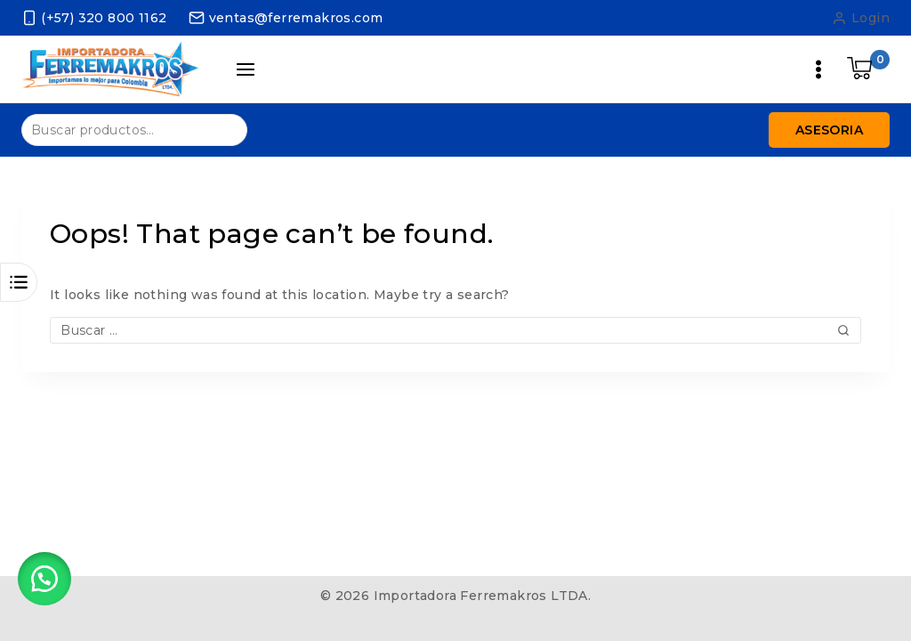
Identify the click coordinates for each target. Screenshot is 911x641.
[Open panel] (245, 69)
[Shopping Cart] (868, 69)
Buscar (222, 128)
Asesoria (829, 130)
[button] (44, 578)
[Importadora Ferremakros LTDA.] (110, 69)
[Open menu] (818, 69)
